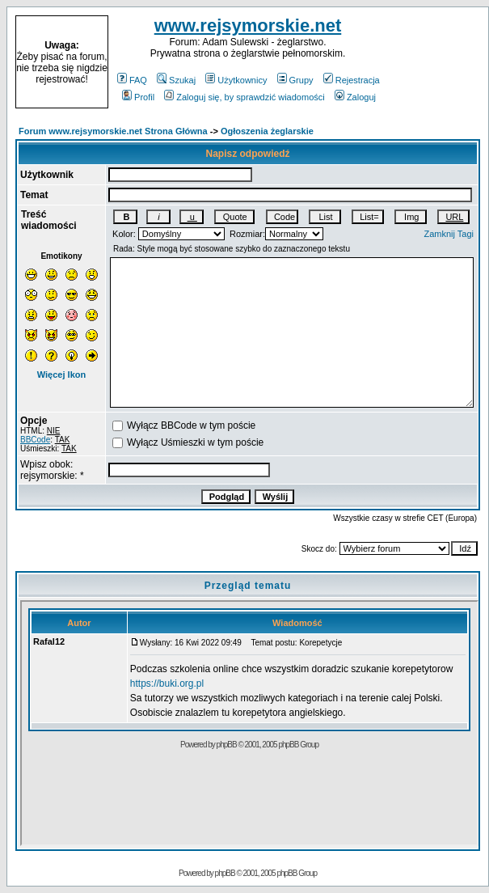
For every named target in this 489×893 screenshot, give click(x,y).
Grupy (295, 80)
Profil (138, 97)
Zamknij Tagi (449, 234)
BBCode (35, 439)
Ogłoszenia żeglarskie (267, 131)
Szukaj (176, 80)
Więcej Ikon (61, 374)
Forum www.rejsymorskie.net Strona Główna (113, 131)
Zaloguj (355, 97)
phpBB (225, 873)
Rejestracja (351, 80)
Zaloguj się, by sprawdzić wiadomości (244, 97)
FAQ (132, 80)
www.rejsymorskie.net (248, 25)
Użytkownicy (236, 80)
